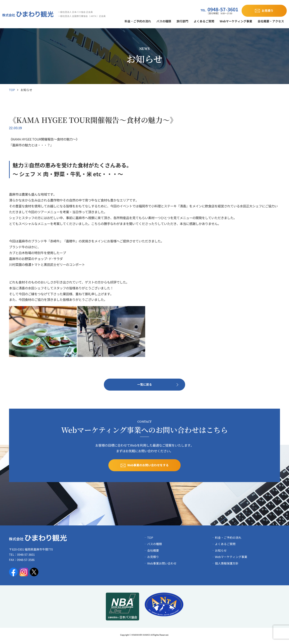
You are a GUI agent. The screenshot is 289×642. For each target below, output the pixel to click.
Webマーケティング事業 (236, 21)
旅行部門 (182, 21)
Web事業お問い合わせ (162, 563)
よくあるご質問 (204, 21)
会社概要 (153, 550)
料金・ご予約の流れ (138, 21)
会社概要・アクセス (271, 21)
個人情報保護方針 (226, 563)
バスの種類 (163, 21)
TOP (12, 90)
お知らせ (221, 550)
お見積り (153, 557)
